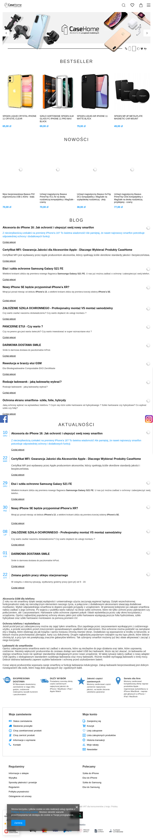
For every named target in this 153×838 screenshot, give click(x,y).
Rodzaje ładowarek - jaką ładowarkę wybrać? (32, 381)
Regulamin (14, 787)
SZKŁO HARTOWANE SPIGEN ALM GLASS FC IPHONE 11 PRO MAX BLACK (57, 119)
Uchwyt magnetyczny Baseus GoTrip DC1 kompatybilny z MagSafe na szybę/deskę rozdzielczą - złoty (94, 197)
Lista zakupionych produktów (101, 735)
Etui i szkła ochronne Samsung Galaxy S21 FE (33, 268)
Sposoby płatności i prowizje (23, 782)
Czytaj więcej (9, 242)
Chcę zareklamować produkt (27, 730)
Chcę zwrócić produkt (24, 735)
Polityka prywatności (19, 791)
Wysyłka (13, 777)
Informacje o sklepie (19, 773)
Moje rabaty (93, 744)
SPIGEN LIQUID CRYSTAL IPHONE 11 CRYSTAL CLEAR (19, 117)
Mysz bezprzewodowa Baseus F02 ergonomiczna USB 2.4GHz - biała (19, 195)
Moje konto (90, 714)
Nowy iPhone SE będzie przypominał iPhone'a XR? (36, 286)
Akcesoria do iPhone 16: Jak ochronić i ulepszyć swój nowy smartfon (48, 227)
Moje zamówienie (20, 714)
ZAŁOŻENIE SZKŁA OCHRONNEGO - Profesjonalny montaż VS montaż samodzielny (58, 308)
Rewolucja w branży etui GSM (22, 363)
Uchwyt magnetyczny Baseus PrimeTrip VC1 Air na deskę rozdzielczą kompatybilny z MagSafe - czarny (57, 198)
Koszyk (90, 726)
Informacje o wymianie (24, 740)
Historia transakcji (96, 740)
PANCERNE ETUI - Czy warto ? (23, 326)
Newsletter (92, 749)
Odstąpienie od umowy (20, 796)
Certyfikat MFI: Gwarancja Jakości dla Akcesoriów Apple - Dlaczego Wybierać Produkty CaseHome (67, 249)
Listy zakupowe (94, 730)
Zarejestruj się (94, 721)
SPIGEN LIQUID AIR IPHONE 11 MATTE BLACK (92, 117)
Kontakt (17, 744)
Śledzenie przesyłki (22, 726)
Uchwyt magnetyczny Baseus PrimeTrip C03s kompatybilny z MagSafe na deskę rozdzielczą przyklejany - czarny (128, 198)
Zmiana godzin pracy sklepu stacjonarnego (39, 575)
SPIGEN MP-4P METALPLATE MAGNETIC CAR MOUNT (128, 117)
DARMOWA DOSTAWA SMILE (22, 344)
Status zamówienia (22, 721)
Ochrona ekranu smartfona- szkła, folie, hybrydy (34, 400)
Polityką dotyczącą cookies (24, 812)
